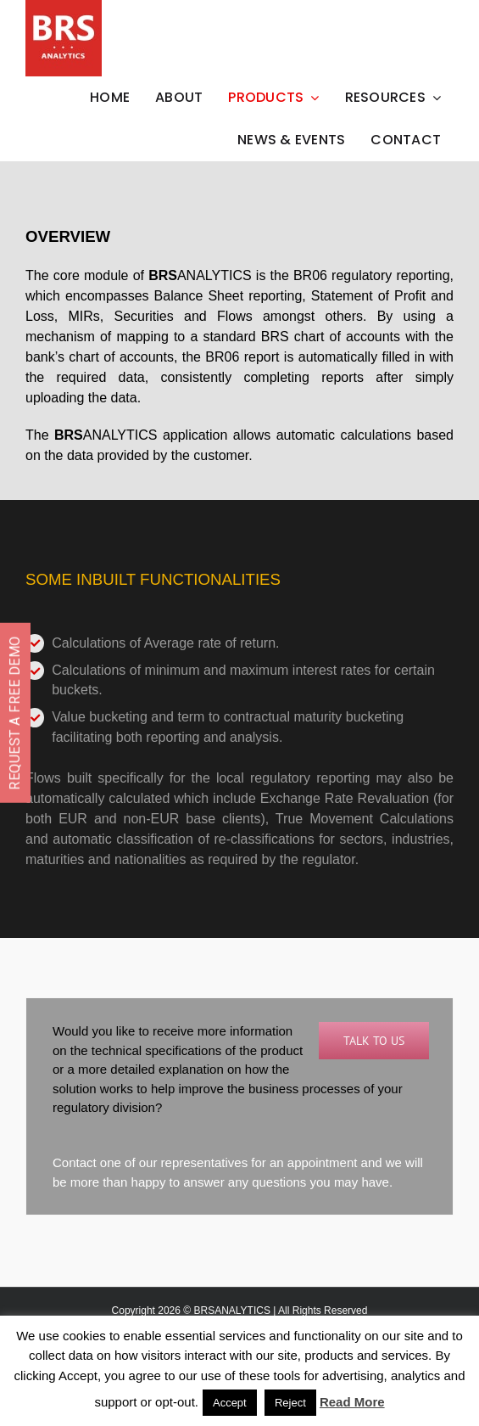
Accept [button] (230, 1402)
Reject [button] (290, 1402)
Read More (352, 1402)
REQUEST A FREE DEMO (15, 713)
